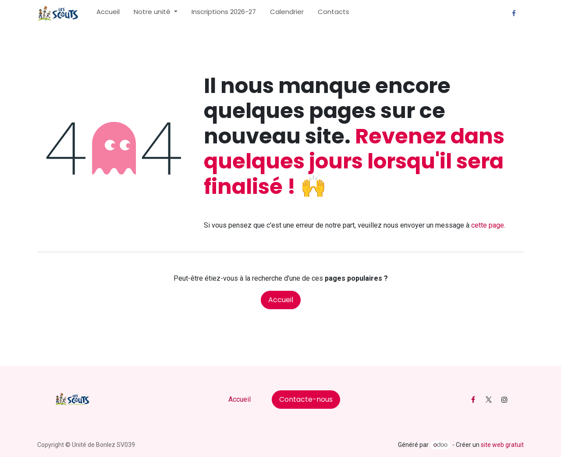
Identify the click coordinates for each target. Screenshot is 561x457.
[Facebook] (513, 13)
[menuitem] (108, 14)
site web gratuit (502, 444)
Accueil (280, 300)
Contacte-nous (306, 399)
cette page (487, 225)
